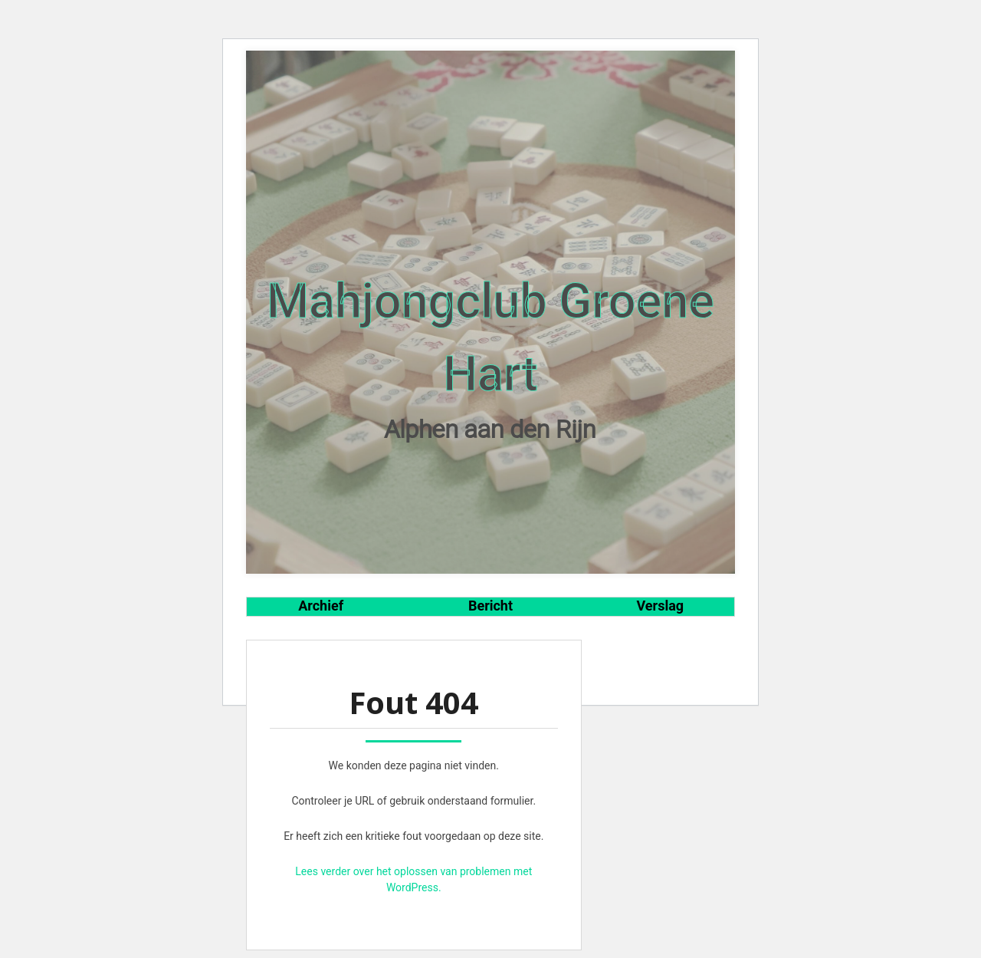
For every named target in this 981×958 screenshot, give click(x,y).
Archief (320, 606)
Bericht (490, 606)
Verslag (660, 606)
